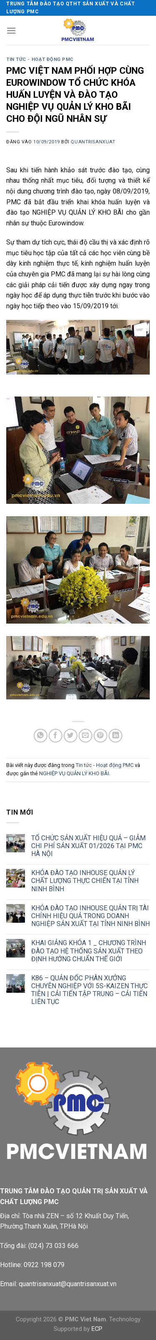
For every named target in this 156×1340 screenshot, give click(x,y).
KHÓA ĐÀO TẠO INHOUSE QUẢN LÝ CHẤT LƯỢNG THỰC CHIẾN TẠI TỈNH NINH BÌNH (85, 881)
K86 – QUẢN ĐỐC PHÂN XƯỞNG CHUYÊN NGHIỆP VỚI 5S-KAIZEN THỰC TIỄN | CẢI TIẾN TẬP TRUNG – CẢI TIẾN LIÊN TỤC (89, 990)
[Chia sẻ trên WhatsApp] (40, 736)
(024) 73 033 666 (53, 1246)
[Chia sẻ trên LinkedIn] (115, 736)
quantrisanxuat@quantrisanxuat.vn (67, 1284)
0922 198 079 (44, 1265)
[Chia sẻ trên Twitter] (70, 736)
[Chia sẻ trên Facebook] (55, 736)
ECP (97, 1329)
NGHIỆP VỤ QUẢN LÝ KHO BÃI (74, 773)
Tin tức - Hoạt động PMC (40, 59)
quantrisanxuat (93, 142)
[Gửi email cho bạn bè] (85, 736)
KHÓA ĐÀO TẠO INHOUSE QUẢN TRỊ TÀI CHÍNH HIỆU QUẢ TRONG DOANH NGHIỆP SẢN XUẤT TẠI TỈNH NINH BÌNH (90, 916)
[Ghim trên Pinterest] (100, 736)
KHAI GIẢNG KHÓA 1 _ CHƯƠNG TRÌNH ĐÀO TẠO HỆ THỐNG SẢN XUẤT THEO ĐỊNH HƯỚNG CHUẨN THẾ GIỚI (88, 951)
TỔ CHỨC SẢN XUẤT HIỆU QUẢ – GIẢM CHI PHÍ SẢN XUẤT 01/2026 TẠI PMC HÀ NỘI (88, 846)
